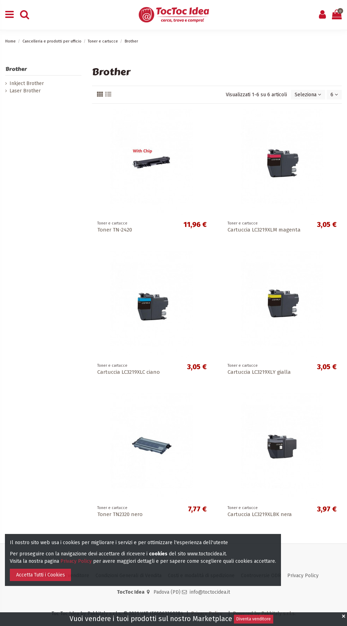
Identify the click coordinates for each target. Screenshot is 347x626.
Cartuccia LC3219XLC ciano (128, 372)
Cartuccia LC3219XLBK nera (260, 514)
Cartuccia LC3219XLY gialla (259, 372)
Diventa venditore (253, 619)
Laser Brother (25, 91)
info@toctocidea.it (210, 592)
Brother (16, 69)
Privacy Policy (303, 576)
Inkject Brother (26, 83)
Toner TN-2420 (114, 230)
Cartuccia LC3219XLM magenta (264, 230)
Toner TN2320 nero (120, 514)
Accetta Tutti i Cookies (40, 575)
